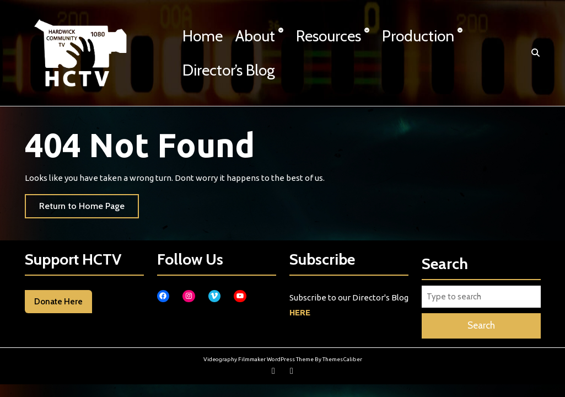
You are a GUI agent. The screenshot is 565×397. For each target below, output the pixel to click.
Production (418, 35)
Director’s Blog (228, 70)
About (255, 35)
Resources (328, 35)
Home (202, 35)
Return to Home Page (89, 208)
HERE (299, 312)
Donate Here (58, 302)
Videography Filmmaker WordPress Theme (258, 359)
